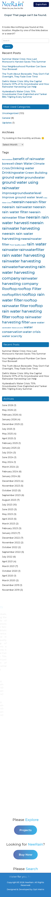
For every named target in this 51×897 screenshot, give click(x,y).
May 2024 (7, 462)
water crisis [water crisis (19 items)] (32, 332)
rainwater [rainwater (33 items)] (10, 250)
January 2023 (9, 533)
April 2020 (7, 575)
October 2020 (10, 571)
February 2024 (10, 471)
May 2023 (7, 514)
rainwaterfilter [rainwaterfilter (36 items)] (31, 249)
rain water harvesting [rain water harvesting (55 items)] (23, 255)
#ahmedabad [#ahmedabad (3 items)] (7, 159)
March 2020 (8, 580)
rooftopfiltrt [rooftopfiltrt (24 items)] (11, 295)
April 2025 (7, 438)
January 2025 (9, 448)
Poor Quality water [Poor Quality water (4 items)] (18, 245)
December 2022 (11, 538)
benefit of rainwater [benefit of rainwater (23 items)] (29, 159)
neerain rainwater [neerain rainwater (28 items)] (17, 207)
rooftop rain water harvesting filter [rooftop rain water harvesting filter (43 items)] (22, 311)
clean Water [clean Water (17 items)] (24, 163)
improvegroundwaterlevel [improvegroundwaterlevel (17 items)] (21, 193)
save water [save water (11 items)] (37, 322)
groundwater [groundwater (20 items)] (34, 177)
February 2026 (10, 414)
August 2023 (9, 500)
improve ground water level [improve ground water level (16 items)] (22, 197)
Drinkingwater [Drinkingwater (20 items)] (13, 172)
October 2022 (9, 547)
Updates (7, 122)
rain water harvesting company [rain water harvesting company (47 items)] (23, 272)
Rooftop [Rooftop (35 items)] (9, 289)
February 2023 (10, 528)
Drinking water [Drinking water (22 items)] (22, 168)
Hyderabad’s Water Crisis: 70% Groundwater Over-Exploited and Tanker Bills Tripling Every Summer (24, 94)
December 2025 (11, 424)
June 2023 (7, 509)
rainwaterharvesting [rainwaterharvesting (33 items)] (19, 267)
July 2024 (7, 452)
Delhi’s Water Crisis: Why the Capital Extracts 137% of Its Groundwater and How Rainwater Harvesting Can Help (25, 84)
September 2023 (11, 495)
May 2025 (7, 433)
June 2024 (7, 457)
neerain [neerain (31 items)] (18, 202)
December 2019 (10, 585)
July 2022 (7, 556)
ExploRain (41, 4)
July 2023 (7, 504)
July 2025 (7, 429)
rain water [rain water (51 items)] (37, 244)
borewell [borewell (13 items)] (8, 163)
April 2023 (7, 519)
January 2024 (9, 476)
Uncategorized (10, 113)
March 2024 (8, 467)
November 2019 (10, 590)
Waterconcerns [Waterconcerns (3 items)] (17, 328)
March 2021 (8, 566)
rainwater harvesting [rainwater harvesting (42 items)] (21, 261)
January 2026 (9, 419)
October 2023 (9, 490)
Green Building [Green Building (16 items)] (36, 172)
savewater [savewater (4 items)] (6, 328)
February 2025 (10, 443)
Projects (25, 852)
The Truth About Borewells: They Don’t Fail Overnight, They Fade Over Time (25, 75)
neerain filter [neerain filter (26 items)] (35, 202)
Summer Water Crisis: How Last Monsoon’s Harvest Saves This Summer (24, 60)
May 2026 (7, 410)
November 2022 (11, 542)
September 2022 (11, 552)
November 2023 (11, 485)
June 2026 (7, 405)
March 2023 (8, 523)
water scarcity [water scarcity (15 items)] (12, 336)
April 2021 (7, 561)
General (6, 118)
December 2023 (11, 481)
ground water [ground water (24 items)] (13, 177)
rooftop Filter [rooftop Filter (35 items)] (29, 289)
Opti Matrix (38, 889)
